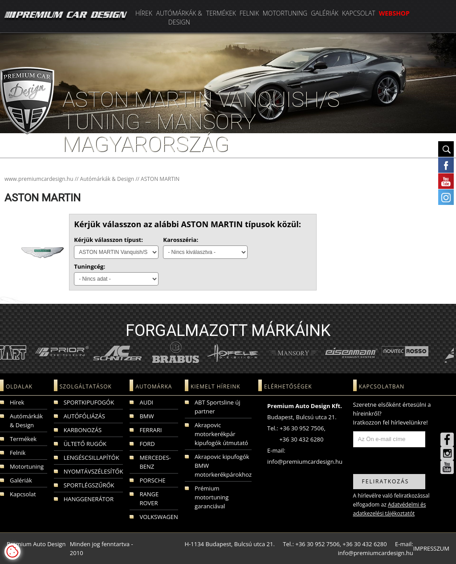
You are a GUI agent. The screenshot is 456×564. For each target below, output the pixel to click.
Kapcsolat (358, 13)
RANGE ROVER (149, 498)
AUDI (146, 402)
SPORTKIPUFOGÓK (89, 402)
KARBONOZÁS (83, 430)
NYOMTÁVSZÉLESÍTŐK (93, 471)
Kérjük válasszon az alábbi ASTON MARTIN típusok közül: (187, 224)
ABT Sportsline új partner (217, 406)
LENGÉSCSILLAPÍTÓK (91, 458)
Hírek (143, 13)
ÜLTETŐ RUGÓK (85, 444)
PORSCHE (152, 480)
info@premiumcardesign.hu (304, 462)
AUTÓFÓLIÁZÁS (84, 416)
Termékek (221, 13)
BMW (146, 416)
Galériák (324, 13)
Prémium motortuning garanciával (212, 497)
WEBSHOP (394, 13)
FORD (147, 444)
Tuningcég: (89, 266)
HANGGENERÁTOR (89, 499)
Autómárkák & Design (179, 17)
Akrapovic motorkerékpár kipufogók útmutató (221, 434)
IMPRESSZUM (431, 548)
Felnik (249, 13)
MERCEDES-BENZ (155, 462)
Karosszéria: (180, 240)
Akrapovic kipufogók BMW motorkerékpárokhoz (223, 465)
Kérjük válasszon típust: (108, 240)
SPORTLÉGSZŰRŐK (89, 485)
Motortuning (285, 13)
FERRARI (150, 430)
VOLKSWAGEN (158, 517)
